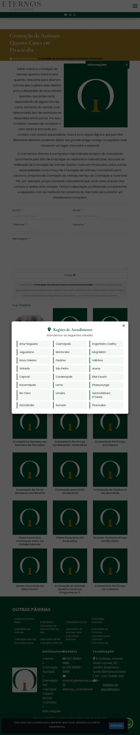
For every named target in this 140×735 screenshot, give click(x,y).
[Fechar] (124, 326)
